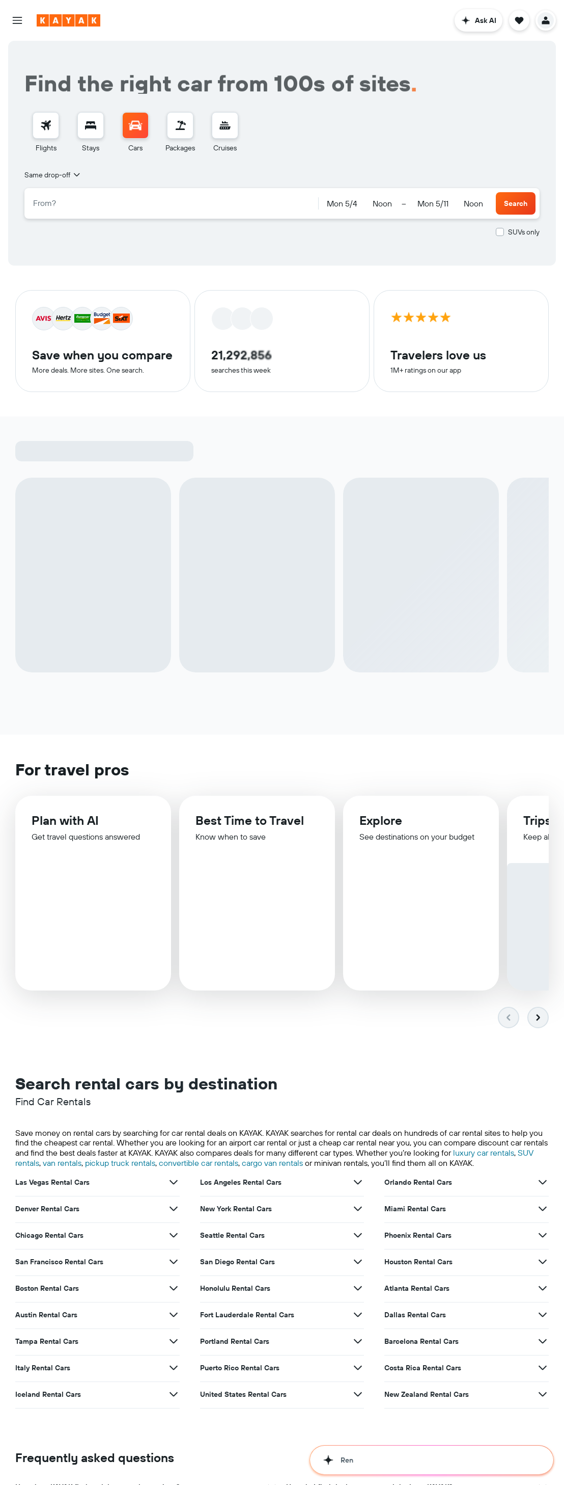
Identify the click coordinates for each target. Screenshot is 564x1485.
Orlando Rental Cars (418, 1149)
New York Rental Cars (236, 1175)
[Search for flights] (46, 125)
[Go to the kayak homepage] (68, 20)
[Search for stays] (90, 125)
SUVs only (524, 232)
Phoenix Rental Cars (418, 1202)
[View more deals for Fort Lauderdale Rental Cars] (358, 1281)
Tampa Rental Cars (46, 1308)
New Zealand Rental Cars (426, 1361)
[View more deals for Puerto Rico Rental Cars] (358, 1334)
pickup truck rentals (120, 1130)
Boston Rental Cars (47, 1255)
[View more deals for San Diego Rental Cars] (358, 1228)
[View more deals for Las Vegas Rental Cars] (173, 1149)
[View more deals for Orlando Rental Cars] (543, 1149)
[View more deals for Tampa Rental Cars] (173, 1308)
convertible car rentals (198, 1130)
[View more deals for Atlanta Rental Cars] (543, 1255)
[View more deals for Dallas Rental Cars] (543, 1281)
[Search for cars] (135, 125)
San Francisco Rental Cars (59, 1228)
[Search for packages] (180, 125)
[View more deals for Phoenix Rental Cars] (543, 1202)
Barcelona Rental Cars (421, 1308)
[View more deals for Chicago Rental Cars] (173, 1202)
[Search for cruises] (225, 125)
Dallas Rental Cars (415, 1281)
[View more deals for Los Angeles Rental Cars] (358, 1149)
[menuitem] (45, 132)
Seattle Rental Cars (232, 1202)
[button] (17, 20)
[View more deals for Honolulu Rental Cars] (358, 1255)
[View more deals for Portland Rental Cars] (358, 1308)
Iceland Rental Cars (48, 1361)
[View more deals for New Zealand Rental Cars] (543, 1361)
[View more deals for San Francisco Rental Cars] (173, 1228)
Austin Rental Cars (46, 1281)
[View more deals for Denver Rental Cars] (173, 1175)
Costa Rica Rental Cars (422, 1334)
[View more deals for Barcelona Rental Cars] (543, 1308)
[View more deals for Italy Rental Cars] (173, 1334)
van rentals (62, 1130)
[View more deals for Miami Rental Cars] (543, 1175)
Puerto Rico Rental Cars (239, 1334)
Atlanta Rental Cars (416, 1255)
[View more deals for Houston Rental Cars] (543, 1228)
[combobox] (52, 175)
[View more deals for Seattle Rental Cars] (358, 1202)
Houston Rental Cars (418, 1228)
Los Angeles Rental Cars (240, 1149)
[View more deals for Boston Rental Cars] (173, 1255)
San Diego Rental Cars (237, 1228)
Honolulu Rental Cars (235, 1255)
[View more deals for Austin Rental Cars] (173, 1281)
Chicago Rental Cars (49, 1202)
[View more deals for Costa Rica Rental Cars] (543, 1334)
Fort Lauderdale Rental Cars (247, 1281)
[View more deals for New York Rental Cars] (358, 1175)
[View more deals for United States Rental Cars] (358, 1361)
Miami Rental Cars (415, 1175)
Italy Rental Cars (42, 1334)
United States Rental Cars (243, 1361)
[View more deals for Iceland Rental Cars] (173, 1361)
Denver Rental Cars (47, 1175)
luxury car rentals (483, 1119)
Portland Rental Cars (234, 1308)
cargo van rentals (272, 1130)
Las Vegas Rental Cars (52, 1149)
